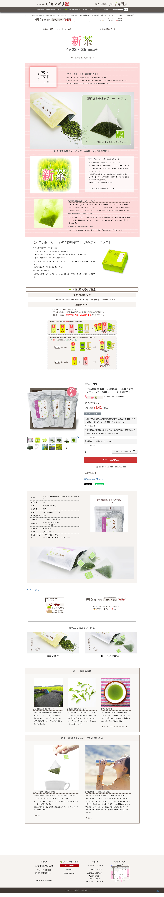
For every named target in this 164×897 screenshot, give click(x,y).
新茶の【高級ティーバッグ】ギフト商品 (57, 29)
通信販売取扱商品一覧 (52, 15)
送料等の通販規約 (69, 849)
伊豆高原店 (48, 857)
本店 (42, 857)
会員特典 (69, 845)
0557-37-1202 (95, 852)
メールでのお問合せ (96, 841)
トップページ (29, 15)
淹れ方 (37, 815)
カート (106, 10)
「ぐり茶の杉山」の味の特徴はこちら (115, 727)
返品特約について (90, 473)
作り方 (89, 818)
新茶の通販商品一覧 (108, 29)
